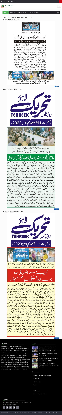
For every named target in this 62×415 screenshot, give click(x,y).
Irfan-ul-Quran (37, 382)
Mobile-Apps (37, 378)
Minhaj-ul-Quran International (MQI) (43, 375)
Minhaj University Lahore (40, 394)
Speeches (36, 388)
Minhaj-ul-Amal (37, 391)
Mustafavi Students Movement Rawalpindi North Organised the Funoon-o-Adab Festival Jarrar (47, 348)
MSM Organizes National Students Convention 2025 (24, 12)
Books (35, 385)
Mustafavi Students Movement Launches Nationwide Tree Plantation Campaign (48, 365)
